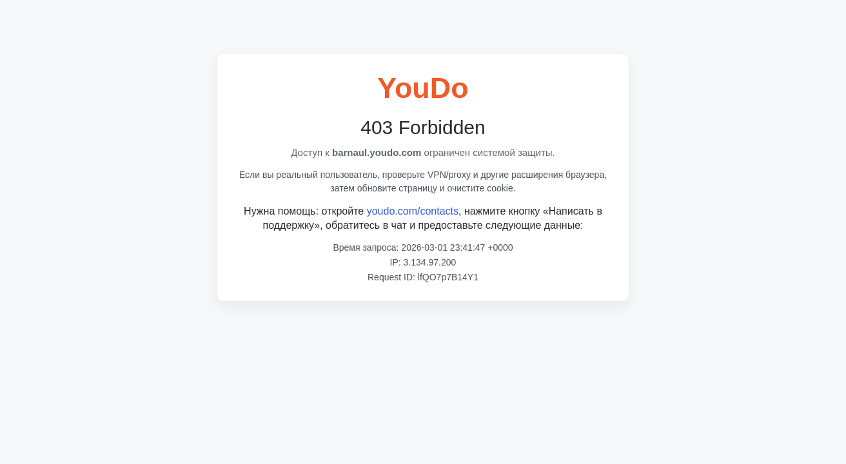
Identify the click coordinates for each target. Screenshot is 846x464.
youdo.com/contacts (412, 211)
